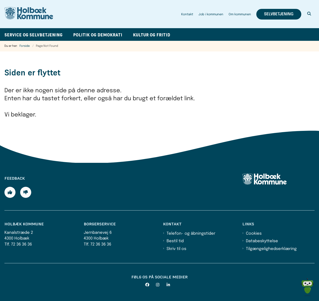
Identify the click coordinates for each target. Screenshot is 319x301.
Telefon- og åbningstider (191, 234)
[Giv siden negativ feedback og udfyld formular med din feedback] (25, 192)
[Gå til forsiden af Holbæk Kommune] (28, 14)
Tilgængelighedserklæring (271, 249)
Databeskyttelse (262, 241)
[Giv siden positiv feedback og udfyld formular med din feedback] (10, 192)
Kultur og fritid (151, 34)
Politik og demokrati (97, 34)
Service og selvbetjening (33, 34)
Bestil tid (175, 241)
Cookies (254, 234)
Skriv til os (176, 249)
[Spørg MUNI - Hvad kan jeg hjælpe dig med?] (307, 287)
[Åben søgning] (309, 14)
